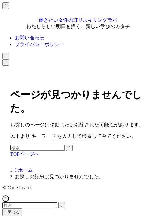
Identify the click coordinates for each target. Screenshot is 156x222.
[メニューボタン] (5, 62)
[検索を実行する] (69, 148)
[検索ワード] (37, 148)
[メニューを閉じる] (5, 5)
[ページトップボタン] (5, 198)
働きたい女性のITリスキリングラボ (78, 20)
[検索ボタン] (5, 56)
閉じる (12, 212)
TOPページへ (24, 154)
